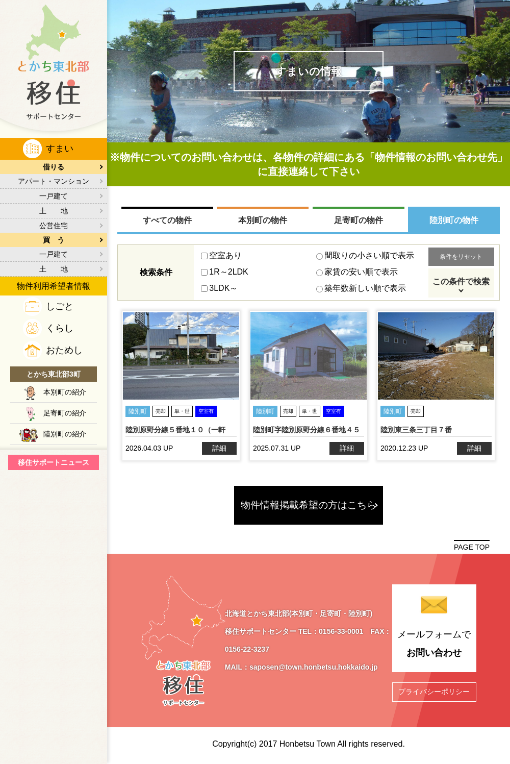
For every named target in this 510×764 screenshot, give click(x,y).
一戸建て (53, 196)
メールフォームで (434, 645)
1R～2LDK (224, 271)
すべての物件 (167, 220)
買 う (53, 240)
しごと (59, 306)
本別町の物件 (262, 220)
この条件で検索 (461, 281)
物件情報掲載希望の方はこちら (308, 505)
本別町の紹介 (64, 392)
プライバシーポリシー (434, 691)
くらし (59, 328)
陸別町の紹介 (64, 434)
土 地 (53, 211)
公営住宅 (53, 225)
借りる (53, 167)
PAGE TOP (472, 547)
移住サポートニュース (53, 462)
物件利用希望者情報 (53, 286)
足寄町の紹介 (64, 413)
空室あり (221, 255)
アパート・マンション (53, 181)
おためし (64, 350)
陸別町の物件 (453, 220)
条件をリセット (461, 256)
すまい (59, 148)
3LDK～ (219, 288)
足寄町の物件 (358, 220)
